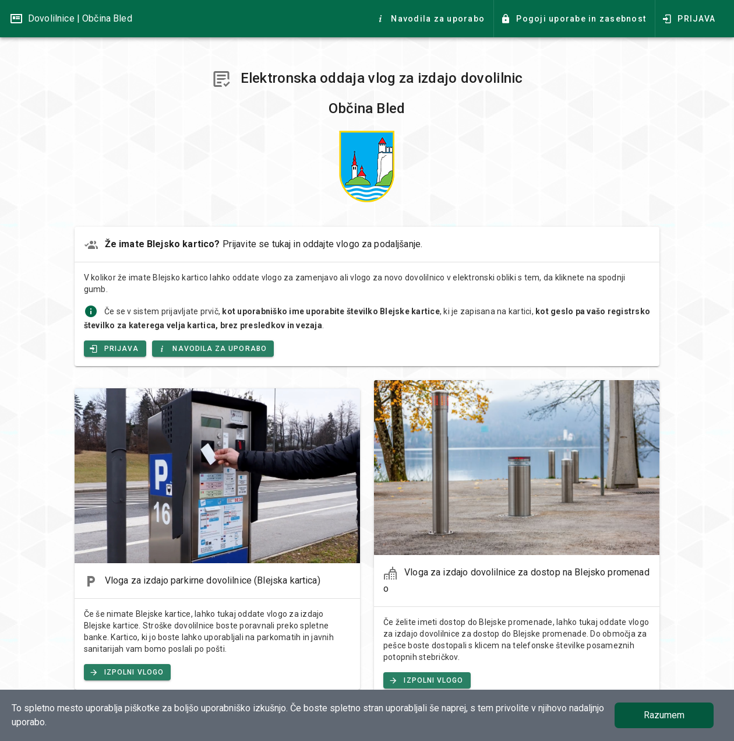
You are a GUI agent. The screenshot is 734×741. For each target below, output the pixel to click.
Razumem (664, 715)
